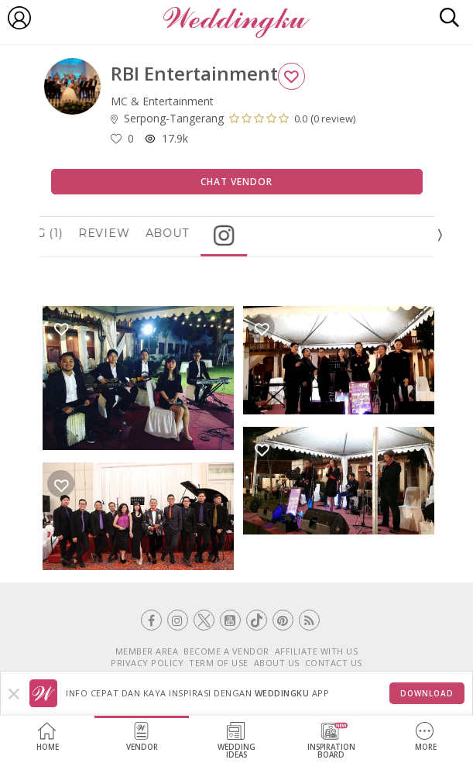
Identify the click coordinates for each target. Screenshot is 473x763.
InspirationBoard (331, 741)
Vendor (142, 737)
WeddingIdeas (236, 741)
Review (131, 233)
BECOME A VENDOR (226, 651)
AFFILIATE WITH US (316, 651)
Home (47, 737)
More (426, 737)
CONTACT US (333, 662)
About (194, 233)
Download (427, 693)
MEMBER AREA (147, 651)
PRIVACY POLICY (147, 662)
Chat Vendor (236, 181)
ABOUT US (277, 662)
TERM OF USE (218, 662)
